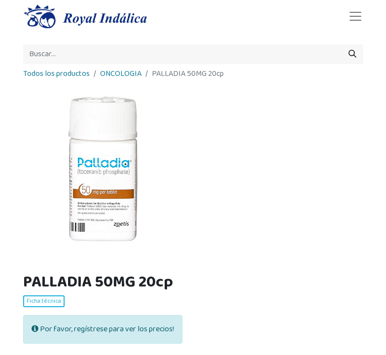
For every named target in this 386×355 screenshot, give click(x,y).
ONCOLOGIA (120, 74)
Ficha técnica (44, 301)
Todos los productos (56, 74)
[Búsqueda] (352, 54)
